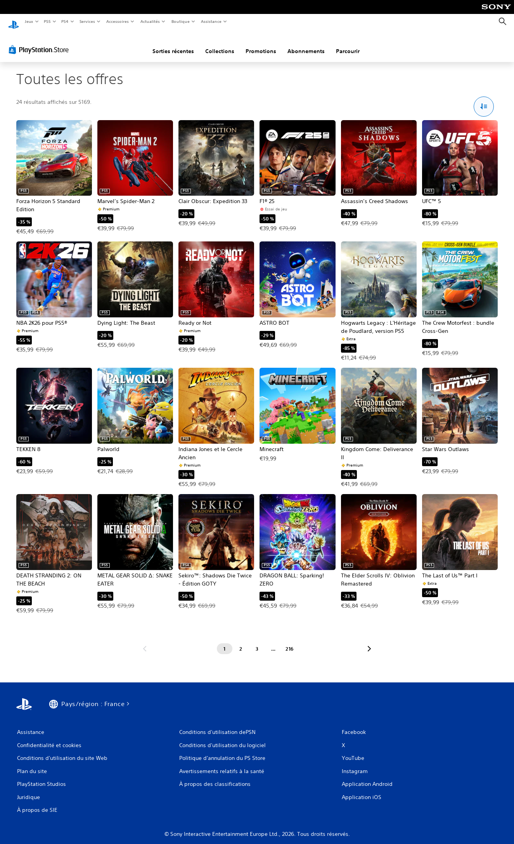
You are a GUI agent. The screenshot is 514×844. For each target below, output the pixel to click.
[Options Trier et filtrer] (484, 99)
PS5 (47, 21)
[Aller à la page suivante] (369, 641)
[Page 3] (257, 641)
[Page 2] (241, 641)
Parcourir (348, 43)
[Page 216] (290, 641)
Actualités (150, 21)
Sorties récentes (173, 43)
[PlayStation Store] (40, 42)
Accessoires (117, 21)
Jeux (28, 21)
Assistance (211, 21)
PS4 (65, 21)
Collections (219, 43)
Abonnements (306, 43)
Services (87, 21)
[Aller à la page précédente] (144, 641)
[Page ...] (273, 641)
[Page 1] (224, 641)
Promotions (261, 43)
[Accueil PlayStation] (13, 21)
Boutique (180, 21)
